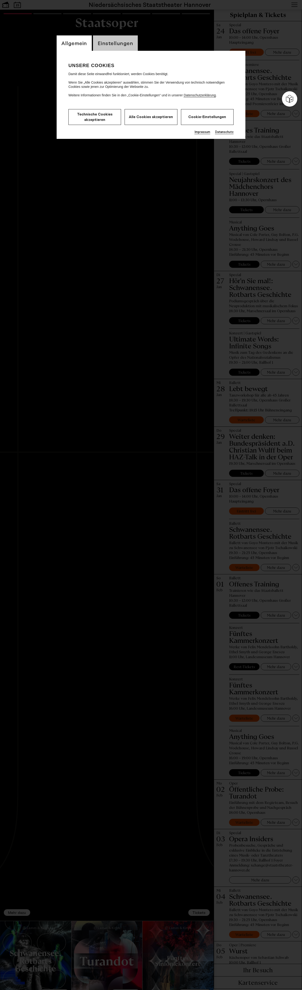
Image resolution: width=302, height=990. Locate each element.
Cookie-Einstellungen (207, 117)
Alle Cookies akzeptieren (151, 117)
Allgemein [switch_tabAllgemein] (74, 43)
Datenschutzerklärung (200, 95)
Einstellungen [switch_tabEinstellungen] (115, 43)
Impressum (202, 132)
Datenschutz (224, 132)
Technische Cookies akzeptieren (95, 117)
